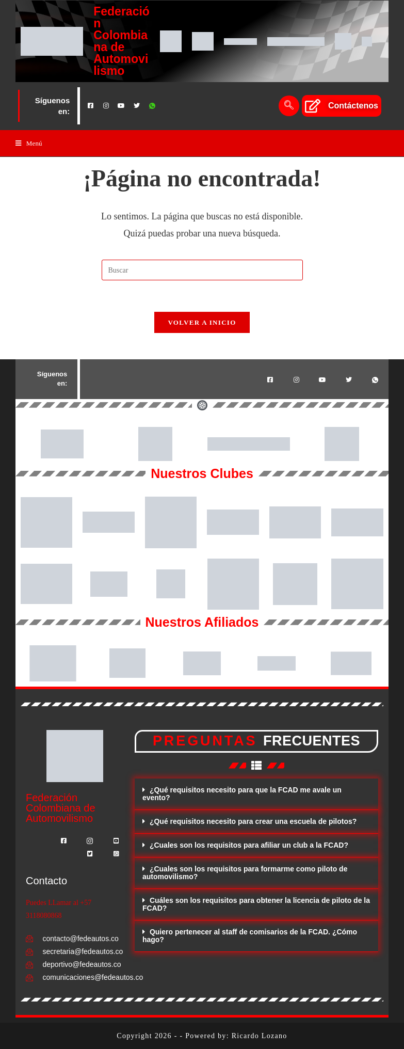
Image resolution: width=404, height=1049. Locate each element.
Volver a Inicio (202, 322)
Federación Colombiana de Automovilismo (121, 41)
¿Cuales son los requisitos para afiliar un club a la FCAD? (249, 845)
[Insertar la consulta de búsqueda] (202, 270)
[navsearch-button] (289, 106)
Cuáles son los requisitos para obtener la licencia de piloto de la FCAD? (256, 904)
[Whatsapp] (152, 106)
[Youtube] (121, 106)
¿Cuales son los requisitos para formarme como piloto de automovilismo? (245, 873)
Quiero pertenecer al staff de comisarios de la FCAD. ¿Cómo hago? (249, 936)
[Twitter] (136, 106)
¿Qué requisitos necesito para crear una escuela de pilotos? (253, 821)
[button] (256, 794)
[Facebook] (90, 106)
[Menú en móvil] (28, 143)
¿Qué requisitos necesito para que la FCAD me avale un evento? (242, 794)
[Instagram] (106, 106)
